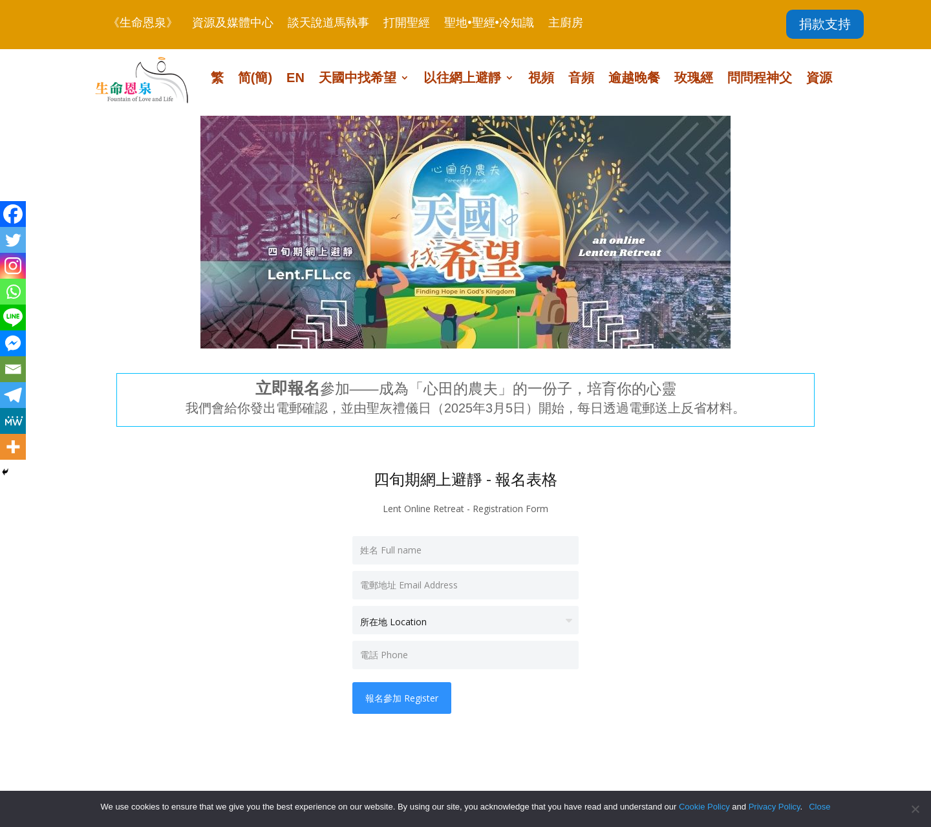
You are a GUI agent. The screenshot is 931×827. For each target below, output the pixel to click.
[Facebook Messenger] (13, 343)
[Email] (13, 369)
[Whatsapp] (13, 292)
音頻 (581, 79)
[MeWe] (13, 421)
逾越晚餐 (634, 79)
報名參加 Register (401, 698)
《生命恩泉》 (143, 23)
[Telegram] (13, 395)
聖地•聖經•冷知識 (489, 23)
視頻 (541, 79)
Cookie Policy (704, 806)
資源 (819, 79)
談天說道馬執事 (328, 23)
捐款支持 (825, 24)
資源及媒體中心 (232, 23)
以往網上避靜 (462, 79)
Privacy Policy (774, 806)
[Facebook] (13, 214)
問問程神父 (759, 79)
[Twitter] (13, 240)
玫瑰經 (693, 79)
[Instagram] (13, 266)
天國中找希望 (357, 79)
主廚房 (565, 23)
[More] (13, 447)
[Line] (13, 317)
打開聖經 (406, 23)
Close (819, 806)
